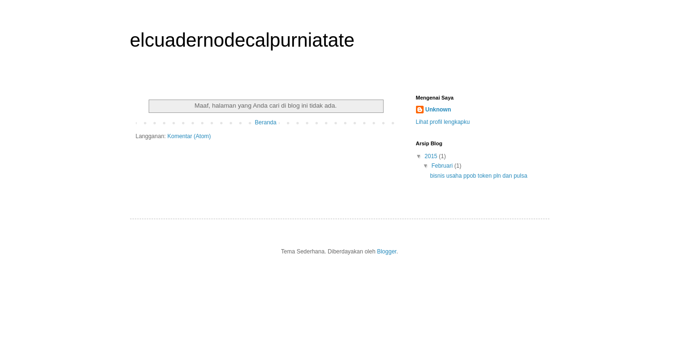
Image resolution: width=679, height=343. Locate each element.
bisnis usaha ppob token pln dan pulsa (478, 175)
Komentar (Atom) (189, 136)
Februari (442, 165)
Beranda (265, 122)
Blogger (386, 251)
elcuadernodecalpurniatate (242, 40)
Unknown (438, 109)
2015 (432, 156)
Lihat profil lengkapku (443, 122)
